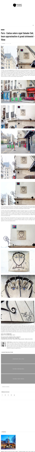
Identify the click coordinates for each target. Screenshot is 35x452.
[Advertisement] (21, 17)
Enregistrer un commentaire (5, 386)
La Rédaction (3, 43)
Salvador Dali (11, 70)
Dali (13, 74)
